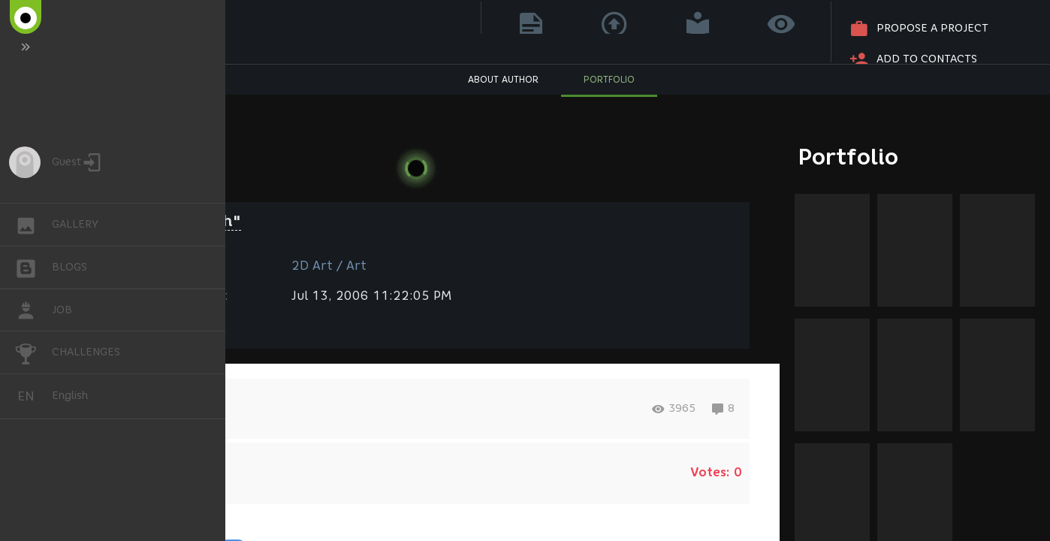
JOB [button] (33, 310)
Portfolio (848, 157)
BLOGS (33, 266)
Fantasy (145, 325)
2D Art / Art (329, 265)
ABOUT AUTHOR (503, 101)
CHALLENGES (33, 351)
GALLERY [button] (33, 225)
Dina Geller (197, 27)
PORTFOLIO (609, 101)
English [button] (31, 396)
